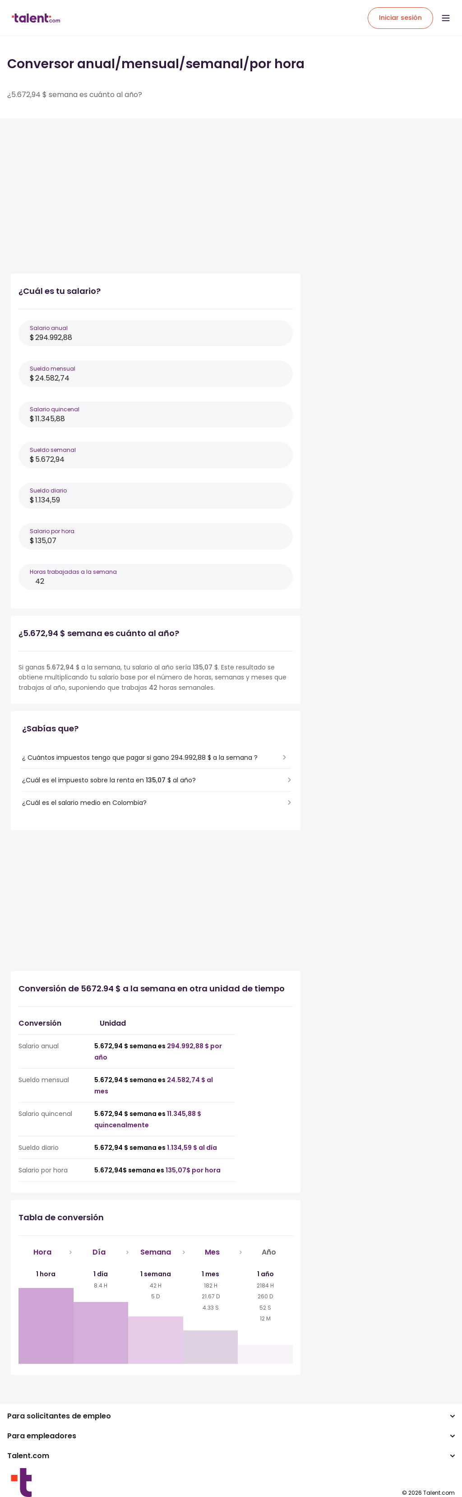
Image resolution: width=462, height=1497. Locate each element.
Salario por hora (52, 531)
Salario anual (49, 328)
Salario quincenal (54, 409)
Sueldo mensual (52, 368)
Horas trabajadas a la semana (73, 572)
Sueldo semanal (53, 450)
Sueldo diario (48, 490)
